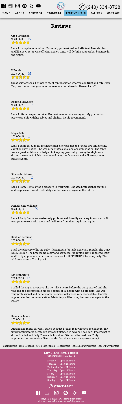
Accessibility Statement (74, 401)
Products (54, 13)
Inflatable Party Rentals (84, 345)
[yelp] (31, 6)
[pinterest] (24, 6)
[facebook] (3, 6)
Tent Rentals (63, 345)
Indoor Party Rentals (108, 345)
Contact (113, 13)
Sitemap (59, 401)
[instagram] (17, 6)
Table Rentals (26, 345)
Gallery (96, 13)
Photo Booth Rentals (45, 345)
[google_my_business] (10, 6)
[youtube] (38, 6)
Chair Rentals (10, 345)
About (19, 13)
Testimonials (76, 13)
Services (35, 13)
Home (6, 13)
